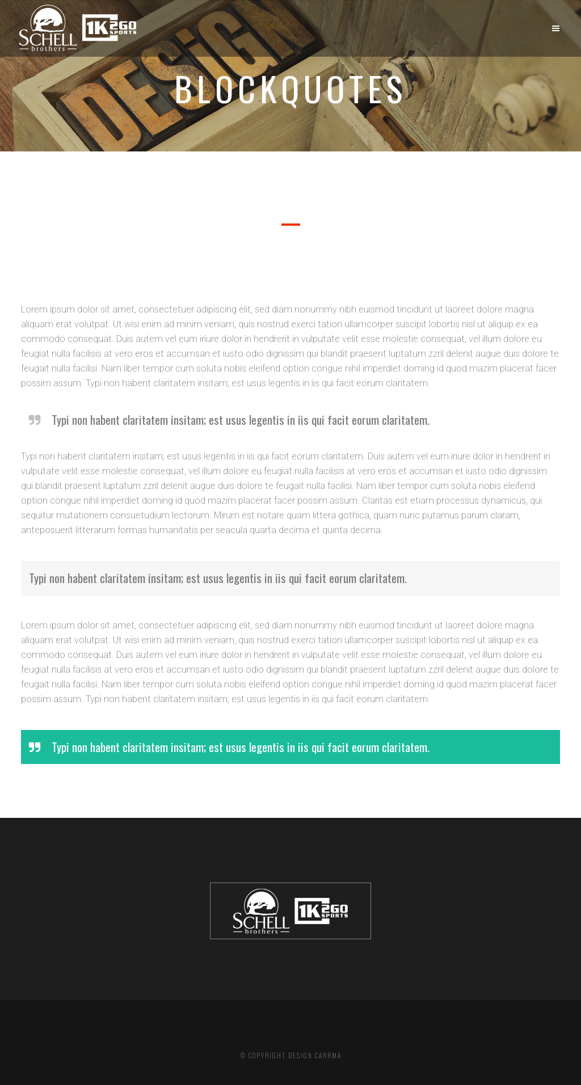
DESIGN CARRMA (315, 1055)
